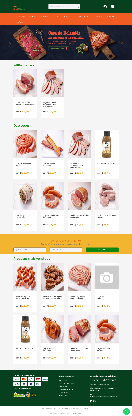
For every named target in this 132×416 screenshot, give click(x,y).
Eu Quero (102, 249)
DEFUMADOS (97, 16)
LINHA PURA (20, 16)
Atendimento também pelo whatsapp (102, 389)
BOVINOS (44, 16)
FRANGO (57, 16)
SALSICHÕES (83, 16)
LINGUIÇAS (68, 16)
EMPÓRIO (19, 22)
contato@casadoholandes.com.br (104, 395)
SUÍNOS (32, 16)
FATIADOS (110, 16)
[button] (10, 42)
